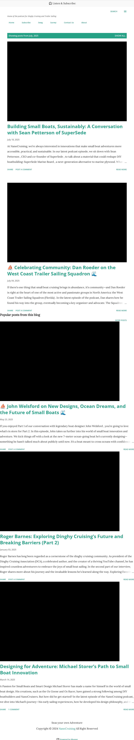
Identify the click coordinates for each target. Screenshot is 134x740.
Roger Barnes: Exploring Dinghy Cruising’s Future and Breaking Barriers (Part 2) (61, 539)
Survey (52, 22)
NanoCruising (19, 11)
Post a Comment (24, 169)
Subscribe (24, 22)
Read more (121, 169)
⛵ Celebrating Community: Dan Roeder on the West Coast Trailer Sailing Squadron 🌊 (61, 270)
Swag (39, 22)
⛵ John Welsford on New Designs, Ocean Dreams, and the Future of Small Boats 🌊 (63, 409)
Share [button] (10, 169)
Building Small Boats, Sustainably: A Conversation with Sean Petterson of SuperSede (65, 129)
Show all (120, 35)
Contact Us (67, 22)
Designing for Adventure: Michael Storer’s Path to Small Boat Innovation (64, 669)
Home (10, 22)
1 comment (13, 709)
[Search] (113, 11)
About (82, 22)
